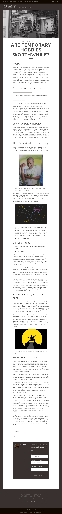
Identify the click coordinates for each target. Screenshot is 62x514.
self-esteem (20, 437)
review (36, 1)
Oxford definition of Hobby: (19, 100)
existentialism (33, 437)
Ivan (33, 41)
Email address (34, 454)
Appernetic (42, 510)
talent (26, 437)
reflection (30, 1)
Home (37, 5)
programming (17, 1)
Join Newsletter (54, 5)
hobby (14, 437)
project (23, 1)
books (10, 1)
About (42, 5)
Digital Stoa (9, 6)
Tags (46, 5)
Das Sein (42, 361)
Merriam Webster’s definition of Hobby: (22, 92)
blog (6, 1)
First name (36, 460)
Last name (36, 466)
